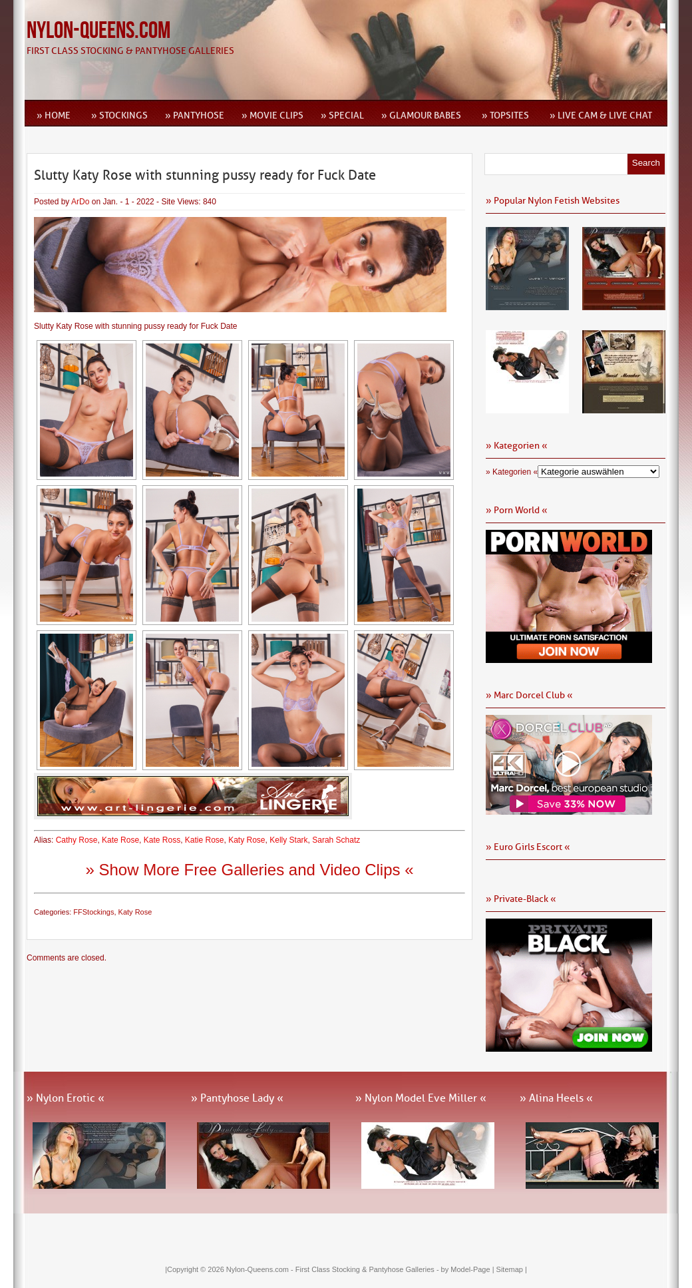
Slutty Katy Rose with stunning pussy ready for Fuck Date (205, 175)
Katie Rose (204, 840)
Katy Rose (246, 840)
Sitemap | (511, 1269)
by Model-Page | (468, 1269)
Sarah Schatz (336, 840)
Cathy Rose (77, 840)
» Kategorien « (512, 472)
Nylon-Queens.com (98, 31)
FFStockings (93, 912)
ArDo (80, 201)
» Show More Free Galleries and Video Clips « (249, 870)
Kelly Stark (288, 840)
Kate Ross (162, 840)
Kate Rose (120, 840)
